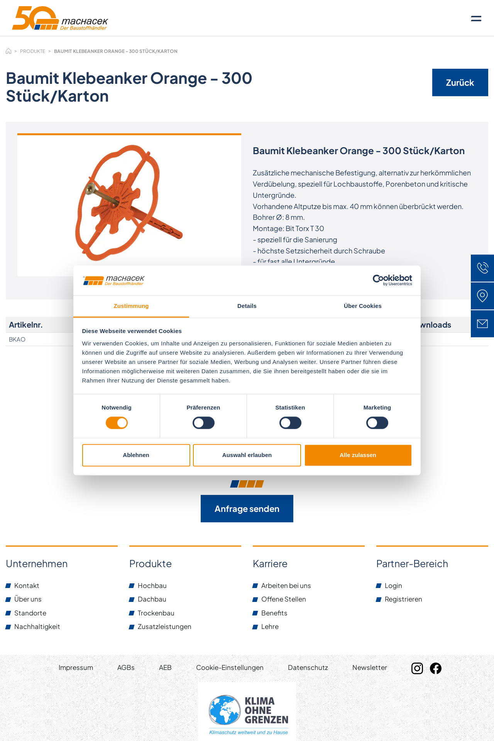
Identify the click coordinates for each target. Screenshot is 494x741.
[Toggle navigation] (476, 18)
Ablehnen (136, 455)
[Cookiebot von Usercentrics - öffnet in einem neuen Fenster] (378, 280)
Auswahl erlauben (247, 455)
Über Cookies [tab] (363, 306)
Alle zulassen (358, 455)
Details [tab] (247, 306)
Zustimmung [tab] (131, 306)
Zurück (460, 82)
